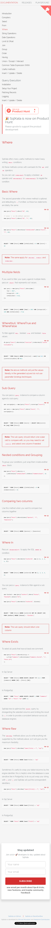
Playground (42, 2)
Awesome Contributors (42, 919)
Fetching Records (9, 92)
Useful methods (8, 69)
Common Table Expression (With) (16, 65)
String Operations (9, 33)
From (4, 25)
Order (4, 53)
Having (5, 57)
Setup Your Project (9, 88)
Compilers (6, 17)
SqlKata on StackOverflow (34, 916)
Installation (6, 84)
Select (4, 21)
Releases (27, 2)
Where (5, 29)
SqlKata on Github (14, 916)
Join (3, 45)
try (46, 209)
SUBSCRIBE (25, 881)
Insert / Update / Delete (12, 73)
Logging (5, 96)
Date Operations (8, 37)
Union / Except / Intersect (13, 61)
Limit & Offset (7, 41)
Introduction (7, 13)
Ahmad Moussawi (24, 919)
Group (4, 49)
